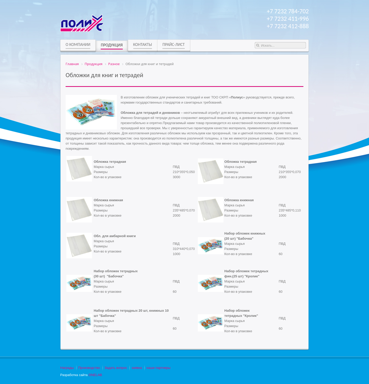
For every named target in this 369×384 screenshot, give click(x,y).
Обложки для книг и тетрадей (104, 75)
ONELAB (95, 375)
